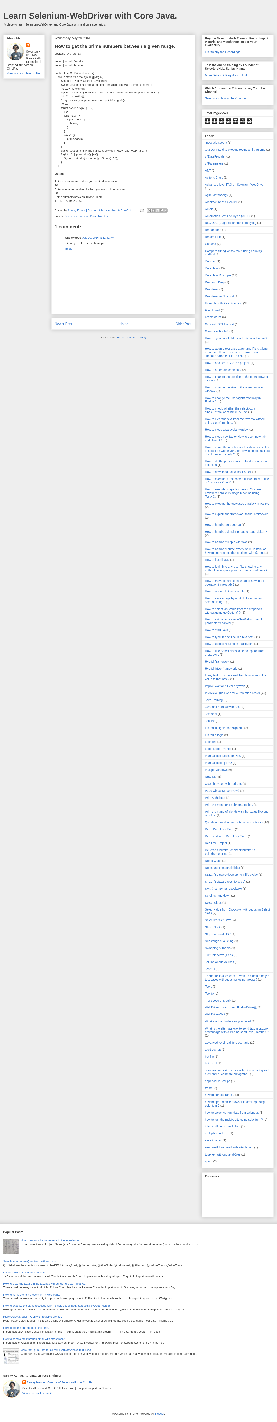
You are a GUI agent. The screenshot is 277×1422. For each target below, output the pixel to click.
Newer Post (63, 324)
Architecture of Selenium (221, 202)
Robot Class (213, 860)
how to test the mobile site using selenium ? (234, 1119)
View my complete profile (23, 73)
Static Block (213, 927)
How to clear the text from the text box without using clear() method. (44, 1283)
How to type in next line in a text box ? (230, 637)
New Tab (210, 776)
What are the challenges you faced (228, 1021)
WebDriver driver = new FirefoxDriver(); (231, 1007)
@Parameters (214, 163)
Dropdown (212, 289)
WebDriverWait (215, 1014)
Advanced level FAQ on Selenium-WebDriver (234, 184)
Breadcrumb (213, 230)
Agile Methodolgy (216, 195)
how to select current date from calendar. (232, 1112)
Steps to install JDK (218, 934)
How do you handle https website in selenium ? (236, 338)
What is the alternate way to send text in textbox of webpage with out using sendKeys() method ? (237, 1030)
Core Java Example (77, 216)
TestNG (210, 969)
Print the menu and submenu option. (229, 804)
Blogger (159, 1413)
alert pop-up (213, 1049)
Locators (210, 741)
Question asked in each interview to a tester (234, 822)
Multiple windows (216, 770)
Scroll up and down (217, 895)
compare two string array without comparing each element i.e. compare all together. (237, 1072)
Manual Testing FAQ (218, 763)
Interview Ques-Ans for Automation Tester (232, 693)
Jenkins (210, 721)
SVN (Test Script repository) (223, 888)
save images (213, 1140)
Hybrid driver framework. (221, 668)
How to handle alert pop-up (223, 524)
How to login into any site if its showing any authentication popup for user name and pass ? (236, 568)
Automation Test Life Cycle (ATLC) (227, 216)
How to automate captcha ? (223, 370)
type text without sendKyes (223, 1154)
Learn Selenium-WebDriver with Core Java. (90, 15)
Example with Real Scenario (223, 303)
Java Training (214, 700)
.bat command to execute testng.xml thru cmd (235, 149)
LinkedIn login (214, 735)
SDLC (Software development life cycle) (231, 874)
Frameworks (213, 317)
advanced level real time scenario (227, 1042)
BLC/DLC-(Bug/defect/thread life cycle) (230, 223)
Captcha (210, 244)
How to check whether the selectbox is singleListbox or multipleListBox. (230, 410)
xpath (208, 1161)
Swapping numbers (218, 948)
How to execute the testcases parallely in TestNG (237, 503)
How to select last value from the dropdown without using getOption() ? (233, 610)
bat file (209, 1056)
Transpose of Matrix (218, 1000)
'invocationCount (216, 142)
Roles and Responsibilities (222, 867)
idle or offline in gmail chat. (222, 1126)
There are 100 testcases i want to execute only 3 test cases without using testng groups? (237, 977)
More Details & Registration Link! (226, 75)
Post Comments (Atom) (131, 337)
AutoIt (209, 209)
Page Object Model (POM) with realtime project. (32, 1316)
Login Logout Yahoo (218, 748)
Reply (68, 248)
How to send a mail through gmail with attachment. (34, 1338)
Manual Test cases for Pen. (223, 756)
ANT (208, 170)
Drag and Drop (215, 282)
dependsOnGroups (217, 1081)
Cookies (210, 261)
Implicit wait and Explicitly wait (225, 686)
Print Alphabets (215, 797)
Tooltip (209, 993)
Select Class (213, 902)
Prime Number (99, 216)
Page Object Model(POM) (222, 790)
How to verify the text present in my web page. (31, 1294)
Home (123, 324)
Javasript (211, 714)
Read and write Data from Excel (226, 836)
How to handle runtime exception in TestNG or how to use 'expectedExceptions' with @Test (235, 550)
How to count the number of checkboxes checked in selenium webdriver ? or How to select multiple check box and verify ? (237, 450)
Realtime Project (216, 843)
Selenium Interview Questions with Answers (30, 1261)
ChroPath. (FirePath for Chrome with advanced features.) (56, 1350)
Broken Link (213, 237)
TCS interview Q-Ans (219, 955)
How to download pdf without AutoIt (228, 472)
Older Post (183, 324)
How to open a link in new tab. (225, 591)
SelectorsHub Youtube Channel (226, 98)
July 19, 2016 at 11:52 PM (98, 237)
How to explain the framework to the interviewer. (236, 514)
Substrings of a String (219, 941)
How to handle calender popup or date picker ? (236, 531)
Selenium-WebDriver (218, 920)
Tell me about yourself (219, 962)
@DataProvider (215, 156)
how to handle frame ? (220, 1095)
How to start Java (216, 630)
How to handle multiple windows (226, 542)
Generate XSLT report (219, 324)
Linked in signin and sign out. (224, 728)
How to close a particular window (226, 429)
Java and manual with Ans (222, 707)
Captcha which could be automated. (25, 1272)
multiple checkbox (217, 1133)
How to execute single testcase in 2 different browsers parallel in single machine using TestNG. (234, 493)
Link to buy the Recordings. (223, 52)
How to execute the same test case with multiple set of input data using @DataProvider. (57, 1305)
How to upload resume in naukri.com (229, 644)
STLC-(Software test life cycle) (225, 881)
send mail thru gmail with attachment (229, 1147)
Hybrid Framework (217, 661)
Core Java (212, 268)
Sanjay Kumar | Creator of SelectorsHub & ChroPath (61, 1382)
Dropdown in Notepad (219, 296)
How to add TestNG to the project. (227, 363)
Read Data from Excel (219, 829)
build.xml (211, 1063)
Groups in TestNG (217, 331)
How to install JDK (217, 559)
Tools (208, 986)
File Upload (212, 310)
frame (209, 1088)
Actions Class (214, 177)
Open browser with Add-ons (223, 783)
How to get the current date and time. (26, 1327)
